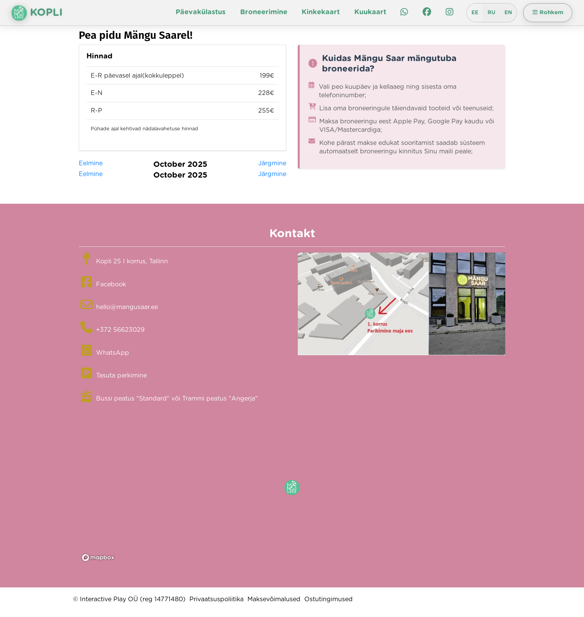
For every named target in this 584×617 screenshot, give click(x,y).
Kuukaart (370, 12)
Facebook (111, 284)
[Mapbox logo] (98, 557)
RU (491, 12)
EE (474, 12)
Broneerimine (263, 12)
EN (508, 12)
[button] (292, 487)
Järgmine (272, 163)
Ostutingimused (328, 599)
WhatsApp (112, 353)
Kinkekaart (321, 12)
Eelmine (91, 163)
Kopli (37, 13)
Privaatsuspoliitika (216, 599)
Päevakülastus (201, 12)
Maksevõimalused (273, 599)
